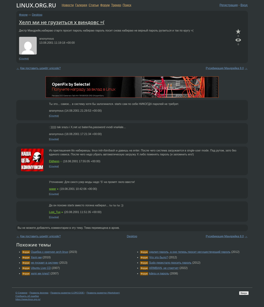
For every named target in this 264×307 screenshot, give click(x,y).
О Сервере (22, 292)
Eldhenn (54, 161)
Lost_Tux (55, 212)
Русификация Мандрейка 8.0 (225, 68)
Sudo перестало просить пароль (170, 262)
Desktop (37, 14)
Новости (68, 5)
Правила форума (38, 292)
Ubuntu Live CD (41, 267)
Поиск (127, 5)
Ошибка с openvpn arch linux (49, 251)
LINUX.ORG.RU (36, 5)
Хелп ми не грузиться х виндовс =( (62, 22)
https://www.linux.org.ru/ (28, 299)
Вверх (244, 293)
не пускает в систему (44, 262)
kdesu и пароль (159, 273)
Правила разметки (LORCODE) (67, 292)
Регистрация (228, 5)
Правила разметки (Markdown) (103, 292)
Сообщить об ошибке (27, 296)
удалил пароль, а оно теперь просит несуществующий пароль (189, 251)
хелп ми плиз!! (40, 273)
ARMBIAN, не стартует (164, 267)
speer (52, 188)
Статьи (94, 5)
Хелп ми (36, 257)
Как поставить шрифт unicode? (40, 68)
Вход (244, 5)
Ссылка (24, 58)
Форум (104, 5)
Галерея (81, 5)
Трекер (116, 5)
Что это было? (158, 257)
